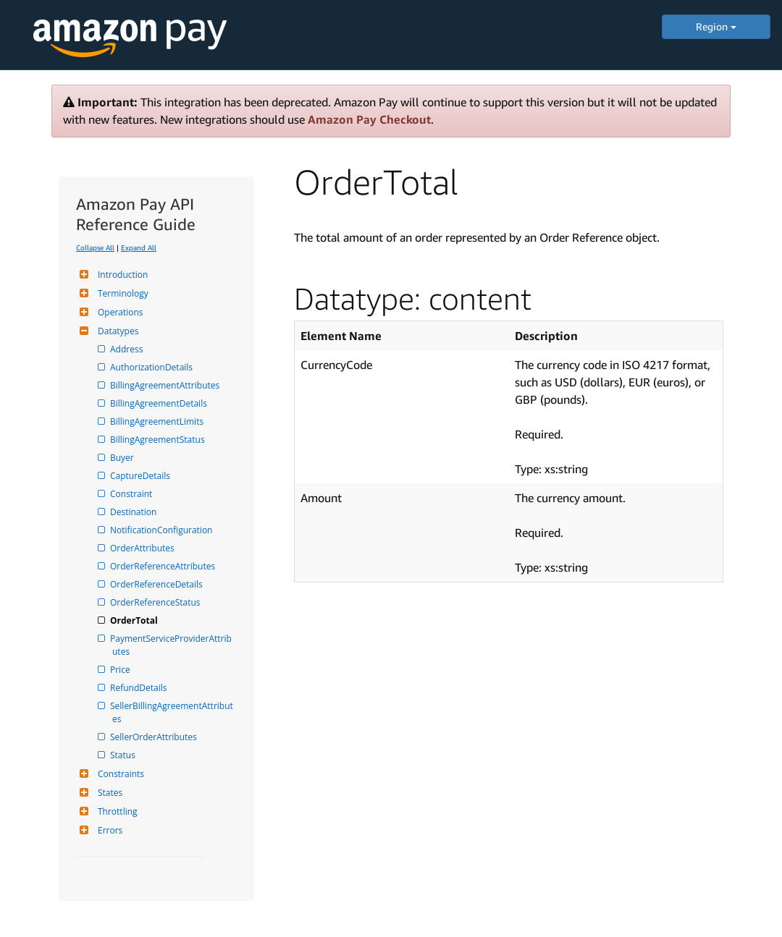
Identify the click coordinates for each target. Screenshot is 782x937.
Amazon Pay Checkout (369, 119)
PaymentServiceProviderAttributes (172, 645)
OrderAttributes (143, 548)
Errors (108, 830)
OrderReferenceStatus (156, 602)
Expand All (138, 247)
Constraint (132, 494)
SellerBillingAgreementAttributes (172, 712)
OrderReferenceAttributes (163, 566)
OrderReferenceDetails (157, 584)
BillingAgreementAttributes (165, 385)
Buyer (123, 457)
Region (716, 26)
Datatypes (116, 331)
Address (127, 349)
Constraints (119, 774)
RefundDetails (139, 688)
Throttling (116, 811)
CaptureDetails (141, 476)
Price (121, 669)
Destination (134, 512)
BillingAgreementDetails (159, 403)
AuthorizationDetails (152, 367)
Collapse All (95, 247)
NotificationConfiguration (162, 530)
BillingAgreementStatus (158, 439)
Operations (118, 312)
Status (123, 755)
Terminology (121, 293)
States (108, 793)
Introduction (121, 274)
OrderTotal (135, 620)
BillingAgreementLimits (157, 421)
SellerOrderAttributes (154, 737)
